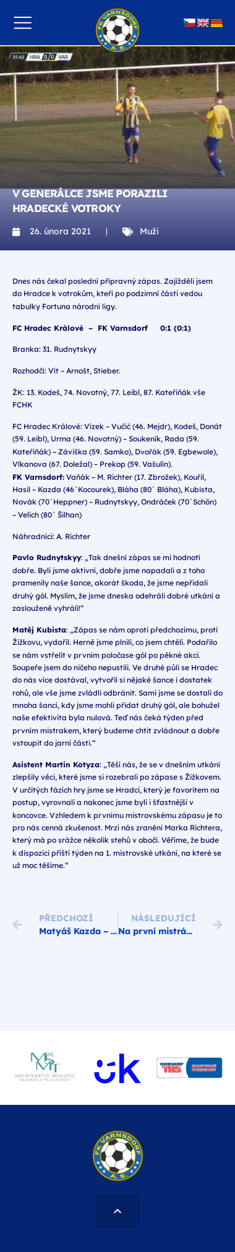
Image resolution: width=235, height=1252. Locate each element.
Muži (149, 231)
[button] (22, 22)
